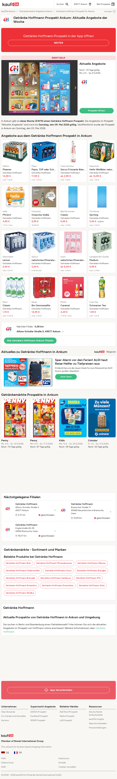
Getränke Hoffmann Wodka (20, 593)
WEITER (58, 42)
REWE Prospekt (37, 720)
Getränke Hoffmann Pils (88, 578)
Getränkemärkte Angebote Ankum (35, 11)
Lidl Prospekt (66, 720)
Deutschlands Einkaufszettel (96, 713)
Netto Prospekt (67, 716)
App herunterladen (98, 723)
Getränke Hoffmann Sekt (92, 585)
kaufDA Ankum (8, 11)
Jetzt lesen (66, 376)
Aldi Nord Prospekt (69, 712)
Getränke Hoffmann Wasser (91, 563)
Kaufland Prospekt (39, 716)
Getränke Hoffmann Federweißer (23, 570)
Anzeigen (110, 11)
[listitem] (15, 161)
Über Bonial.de (8, 712)
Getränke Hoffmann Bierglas (91, 570)
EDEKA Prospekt (38, 712)
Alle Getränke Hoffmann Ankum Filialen (30, 340)
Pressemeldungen (97, 727)
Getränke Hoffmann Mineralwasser (54, 563)
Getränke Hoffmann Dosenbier (57, 585)
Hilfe (3, 758)
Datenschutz (7, 762)
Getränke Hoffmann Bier (18, 563)
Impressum (63, 758)
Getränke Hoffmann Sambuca (55, 578)
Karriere (5, 720)
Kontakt (62, 762)
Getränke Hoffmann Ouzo (58, 570)
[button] (58, 86)
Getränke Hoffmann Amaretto (21, 585)
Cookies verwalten (67, 767)
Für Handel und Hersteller (13, 716)
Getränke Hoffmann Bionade (20, 578)
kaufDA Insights (96, 719)
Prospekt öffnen (96, 110)
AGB (3, 767)
